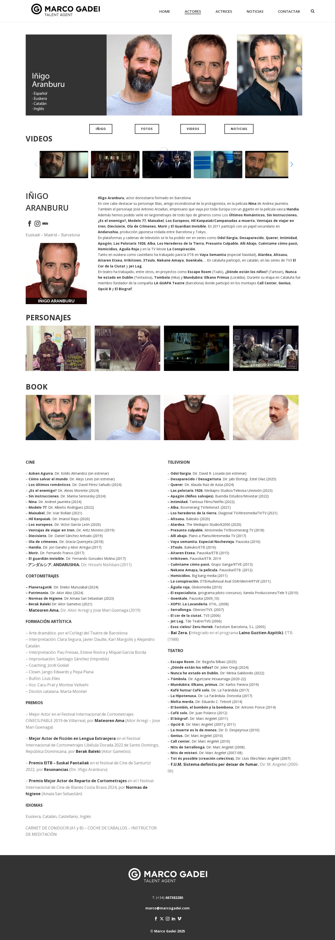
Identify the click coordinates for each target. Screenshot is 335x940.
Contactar (289, 11)
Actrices (224, 11)
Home (164, 11)
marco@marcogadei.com (167, 908)
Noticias (255, 11)
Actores (193, 11)
